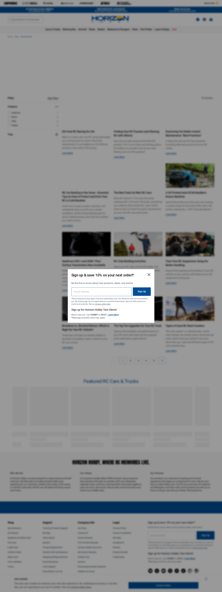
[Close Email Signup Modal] (149, 274)
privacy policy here (102, 304)
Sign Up (142, 291)
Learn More (113, 315)
